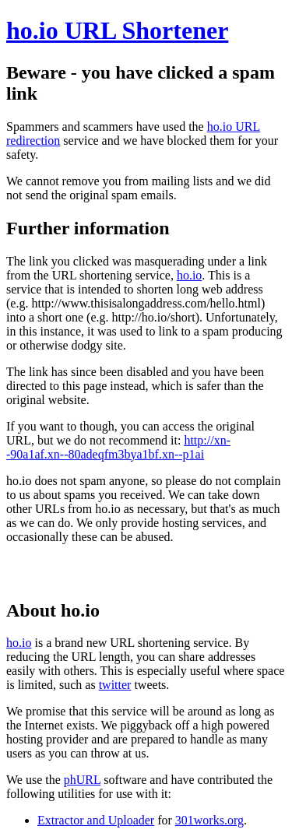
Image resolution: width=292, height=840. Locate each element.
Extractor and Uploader (95, 820)
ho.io (189, 275)
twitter (115, 684)
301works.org (209, 820)
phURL (82, 779)
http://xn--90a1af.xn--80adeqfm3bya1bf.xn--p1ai (118, 447)
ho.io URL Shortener (117, 30)
